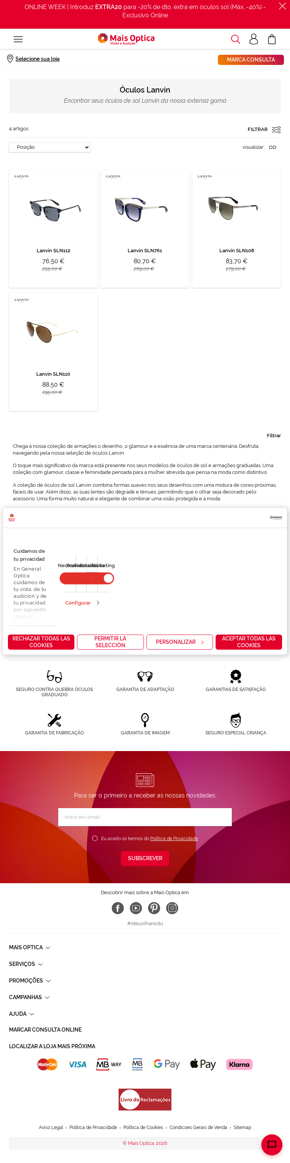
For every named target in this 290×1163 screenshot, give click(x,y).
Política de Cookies (143, 1127)
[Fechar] (282, 6)
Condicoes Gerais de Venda (198, 1127)
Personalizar (180, 642)
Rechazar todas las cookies (41, 641)
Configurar (78, 603)
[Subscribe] (145, 858)
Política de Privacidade (174, 838)
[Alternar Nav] (18, 39)
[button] (236, 39)
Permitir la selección (110, 641)
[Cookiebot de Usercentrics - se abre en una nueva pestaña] (249, 518)
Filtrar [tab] (274, 435)
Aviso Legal (51, 1127)
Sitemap (242, 1127)
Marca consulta (251, 60)
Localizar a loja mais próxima (52, 1046)
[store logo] (126, 39)
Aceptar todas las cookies (249, 641)
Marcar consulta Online (45, 1030)
